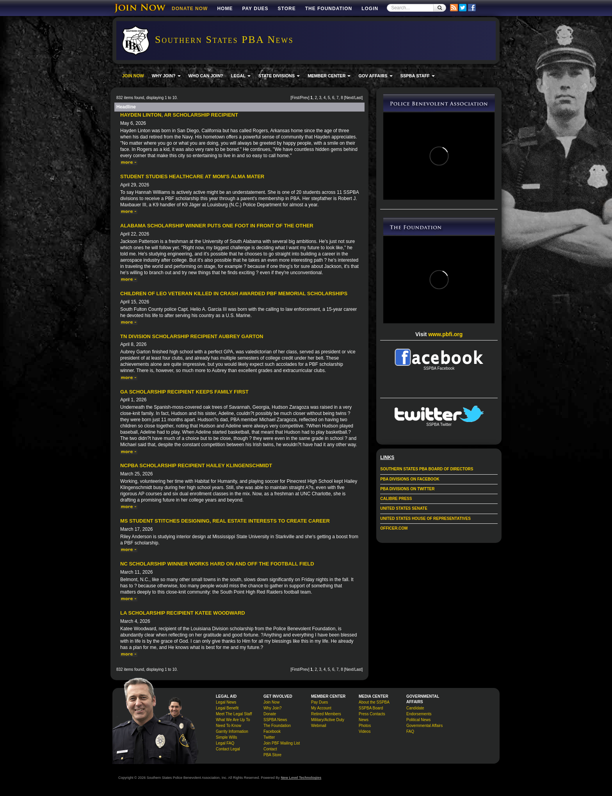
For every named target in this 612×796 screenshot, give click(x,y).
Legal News (226, 702)
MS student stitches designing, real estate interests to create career (225, 521)
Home (225, 8)
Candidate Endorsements (418, 711)
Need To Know (228, 725)
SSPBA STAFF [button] (417, 75)
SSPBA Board (371, 708)
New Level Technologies (301, 778)
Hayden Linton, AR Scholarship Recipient (179, 115)
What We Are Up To (233, 720)
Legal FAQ (225, 743)
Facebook (272, 731)
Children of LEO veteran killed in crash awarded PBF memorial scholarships (233, 293)
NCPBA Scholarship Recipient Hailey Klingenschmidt (196, 465)
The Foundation (328, 8)
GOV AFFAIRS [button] (375, 75)
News (363, 720)
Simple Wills (226, 737)
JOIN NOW (133, 75)
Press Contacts (372, 714)
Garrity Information (232, 731)
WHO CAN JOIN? (206, 75)
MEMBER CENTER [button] (329, 75)
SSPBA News (275, 720)
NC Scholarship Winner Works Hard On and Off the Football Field (217, 564)
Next (349, 98)
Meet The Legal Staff (234, 714)
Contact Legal (228, 749)
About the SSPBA (374, 702)
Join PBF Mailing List (281, 743)
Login (369, 8)
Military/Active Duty (327, 720)
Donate (269, 714)
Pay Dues (255, 8)
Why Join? (272, 708)
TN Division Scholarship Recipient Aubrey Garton (191, 336)
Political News (418, 720)
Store (287, 8)
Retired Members (326, 714)
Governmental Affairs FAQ (424, 728)
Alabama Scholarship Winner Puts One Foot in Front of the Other (216, 226)
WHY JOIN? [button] (166, 75)
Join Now (271, 702)
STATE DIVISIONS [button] (279, 75)
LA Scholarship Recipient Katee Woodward (182, 613)
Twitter (269, 737)
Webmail (318, 725)
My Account (321, 708)
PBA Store (272, 755)
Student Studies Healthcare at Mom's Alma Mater (192, 176)
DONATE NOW (190, 8)
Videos (364, 731)
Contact (270, 749)
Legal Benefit (227, 708)
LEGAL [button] (241, 75)
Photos (365, 725)
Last (358, 98)
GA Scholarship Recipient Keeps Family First (184, 392)
